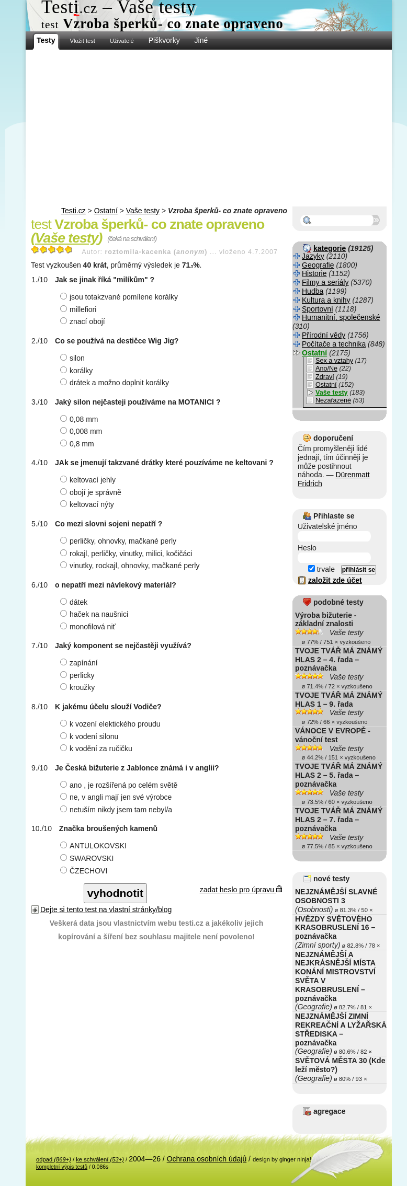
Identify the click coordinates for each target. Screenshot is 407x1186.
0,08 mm (80, 419)
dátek (75, 602)
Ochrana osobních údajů (207, 1159)
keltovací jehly (89, 480)
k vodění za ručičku (97, 748)
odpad (53, 1159)
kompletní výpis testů (61, 1167)
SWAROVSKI (88, 858)
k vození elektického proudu (112, 724)
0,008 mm (82, 431)
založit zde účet (335, 580)
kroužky (79, 687)
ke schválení (100, 1159)
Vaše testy (143, 210)
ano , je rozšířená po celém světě (120, 785)
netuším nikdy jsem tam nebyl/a (117, 809)
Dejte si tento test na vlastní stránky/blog (106, 909)
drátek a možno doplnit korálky (116, 382)
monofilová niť (89, 627)
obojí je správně (92, 492)
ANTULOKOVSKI (95, 846)
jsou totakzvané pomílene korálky (120, 297)
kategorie (329, 248)
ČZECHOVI (85, 871)
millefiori (79, 309)
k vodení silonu (90, 736)
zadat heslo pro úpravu (241, 889)
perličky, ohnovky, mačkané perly (119, 541)
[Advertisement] (209, 128)
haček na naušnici (95, 614)
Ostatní (106, 210)
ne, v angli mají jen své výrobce (117, 797)
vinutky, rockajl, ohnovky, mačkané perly (131, 565)
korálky (78, 370)
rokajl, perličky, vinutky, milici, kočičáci (127, 553)
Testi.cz (73, 210)
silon (74, 358)
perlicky (78, 675)
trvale (321, 569)
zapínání (80, 663)
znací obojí (84, 321)
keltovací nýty (88, 504)
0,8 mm (78, 444)
